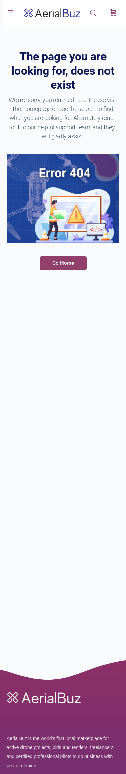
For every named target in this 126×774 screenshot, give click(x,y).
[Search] (94, 13)
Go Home (63, 263)
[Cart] (113, 13)
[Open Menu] (11, 12)
